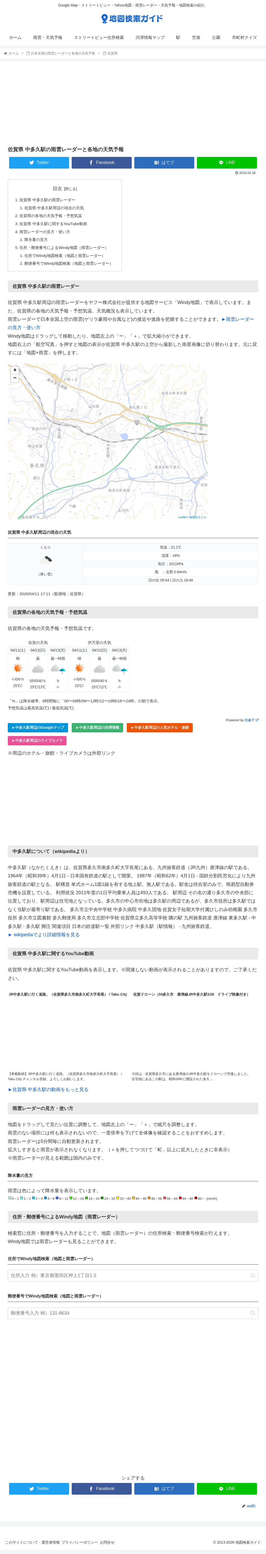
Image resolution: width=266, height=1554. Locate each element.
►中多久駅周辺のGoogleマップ (38, 732)
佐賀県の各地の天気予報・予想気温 (53, 216)
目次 (60, 188)
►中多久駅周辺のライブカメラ (37, 745)
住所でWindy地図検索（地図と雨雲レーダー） (68, 258)
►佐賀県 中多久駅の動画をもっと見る (48, 1093)
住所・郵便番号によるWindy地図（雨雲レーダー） (67, 250)
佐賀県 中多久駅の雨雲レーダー (49, 200)
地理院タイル (197, 521)
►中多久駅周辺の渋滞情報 (97, 732)
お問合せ (116, 1546)
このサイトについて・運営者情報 (34, 1546)
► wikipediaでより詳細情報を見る (44, 938)
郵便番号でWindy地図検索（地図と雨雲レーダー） (72, 267)
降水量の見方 (37, 242)
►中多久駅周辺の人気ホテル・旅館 (160, 732)
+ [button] (15, 375)
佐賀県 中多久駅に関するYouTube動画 (55, 225)
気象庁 (251, 724)
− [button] (15, 382)
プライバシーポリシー (85, 1546)
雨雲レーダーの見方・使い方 (47, 233)
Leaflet (182, 521)
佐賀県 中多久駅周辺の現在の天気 (57, 208)
